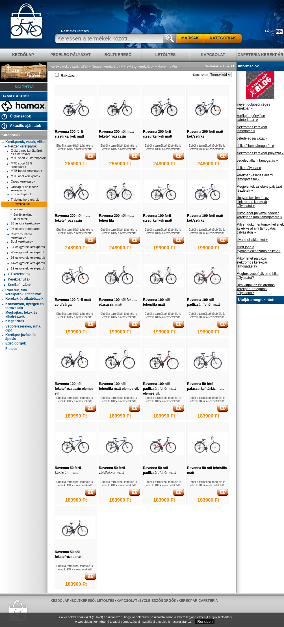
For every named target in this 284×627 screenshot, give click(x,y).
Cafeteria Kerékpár (260, 54)
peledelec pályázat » (252, 138)
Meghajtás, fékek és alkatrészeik (19, 314)
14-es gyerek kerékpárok (26, 263)
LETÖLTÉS (165, 54)
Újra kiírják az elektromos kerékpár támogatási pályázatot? (256, 289)
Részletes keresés (75, 31)
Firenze (16, 210)
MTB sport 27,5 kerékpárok (19, 165)
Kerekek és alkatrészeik (23, 299)
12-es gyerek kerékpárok (26, 269)
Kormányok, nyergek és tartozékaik (23, 306)
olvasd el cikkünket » (252, 240)
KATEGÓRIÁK (223, 38)
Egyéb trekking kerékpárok (21, 217)
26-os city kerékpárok (23, 229)
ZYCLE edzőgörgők (157, 601)
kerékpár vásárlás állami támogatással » (255, 177)
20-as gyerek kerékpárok (26, 253)
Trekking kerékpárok (23, 199)
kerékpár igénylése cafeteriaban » (251, 118)
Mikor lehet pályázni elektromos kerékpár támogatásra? (252, 262)
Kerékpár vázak (17, 285)
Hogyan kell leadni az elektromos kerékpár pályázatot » (253, 202)
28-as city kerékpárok (23, 224)
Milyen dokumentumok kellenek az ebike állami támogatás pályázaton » (260, 228)
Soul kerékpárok (20, 242)
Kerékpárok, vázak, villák (23, 142)
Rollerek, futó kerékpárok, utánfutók (21, 292)
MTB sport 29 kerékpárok (26, 158)
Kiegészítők (13, 321)
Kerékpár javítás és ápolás (19, 337)
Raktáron (66, 75)
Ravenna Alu (20, 204)
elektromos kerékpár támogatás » (252, 129)
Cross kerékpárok (21, 182)
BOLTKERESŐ (117, 54)
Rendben (205, 621)
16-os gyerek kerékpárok (26, 258)
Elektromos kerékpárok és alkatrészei (25, 152)
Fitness (9, 349)
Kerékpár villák (17, 279)
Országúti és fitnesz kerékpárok (22, 188)
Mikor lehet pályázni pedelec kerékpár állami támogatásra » (259, 215)
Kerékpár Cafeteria (198, 601)
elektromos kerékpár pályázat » (260, 153)
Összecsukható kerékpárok (19, 235)
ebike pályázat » (249, 168)
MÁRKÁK (190, 38)
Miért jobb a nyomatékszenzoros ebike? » (258, 249)
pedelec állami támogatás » (257, 160)
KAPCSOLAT (213, 54)
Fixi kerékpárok (19, 194)
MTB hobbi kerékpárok (24, 171)
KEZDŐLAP (23, 54)
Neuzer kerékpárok (20, 146)
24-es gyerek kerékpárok (26, 247)
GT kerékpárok (17, 274)
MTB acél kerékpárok (23, 176)
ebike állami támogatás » (255, 146)
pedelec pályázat (70, 54)
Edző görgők (14, 343)
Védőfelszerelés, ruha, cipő (21, 328)
